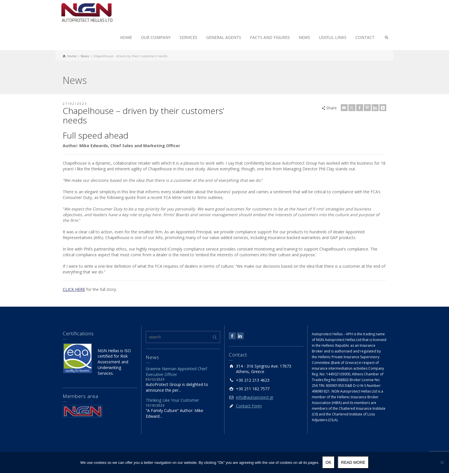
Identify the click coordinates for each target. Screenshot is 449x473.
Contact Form (249, 406)
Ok (328, 462)
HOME (126, 37)
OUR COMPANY (156, 37)
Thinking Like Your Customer (172, 400)
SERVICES (188, 37)
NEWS (304, 37)
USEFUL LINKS (332, 37)
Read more (353, 462)
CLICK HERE (74, 289)
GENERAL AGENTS (223, 37)
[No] (442, 462)
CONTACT (365, 37)
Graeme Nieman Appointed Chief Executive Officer (176, 371)
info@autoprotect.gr (254, 397)
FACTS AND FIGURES (270, 37)
